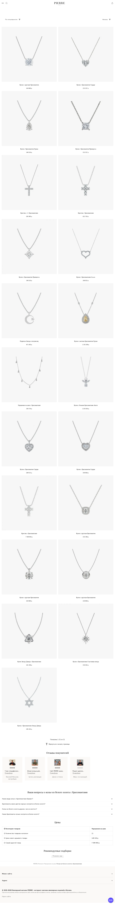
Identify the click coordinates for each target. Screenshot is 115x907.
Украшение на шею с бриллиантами (29, 405)
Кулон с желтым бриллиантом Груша (85, 341)
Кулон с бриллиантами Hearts (85, 277)
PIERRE (35, 864)
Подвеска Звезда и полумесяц (29, 341)
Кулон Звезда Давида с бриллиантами (29, 662)
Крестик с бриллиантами (86, 213)
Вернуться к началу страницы (59, 744)
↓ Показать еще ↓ (57, 856)
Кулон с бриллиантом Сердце (86, 85)
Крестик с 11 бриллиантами (29, 213)
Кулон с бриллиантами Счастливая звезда (86, 662)
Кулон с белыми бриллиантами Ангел (86, 405)
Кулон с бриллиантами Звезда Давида (29, 726)
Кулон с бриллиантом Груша (29, 149)
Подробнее (9, 773)
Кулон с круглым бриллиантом (29, 85)
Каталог (40, 864)
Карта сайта (6, 897)
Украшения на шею (50, 864)
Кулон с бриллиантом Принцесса (86, 149)
